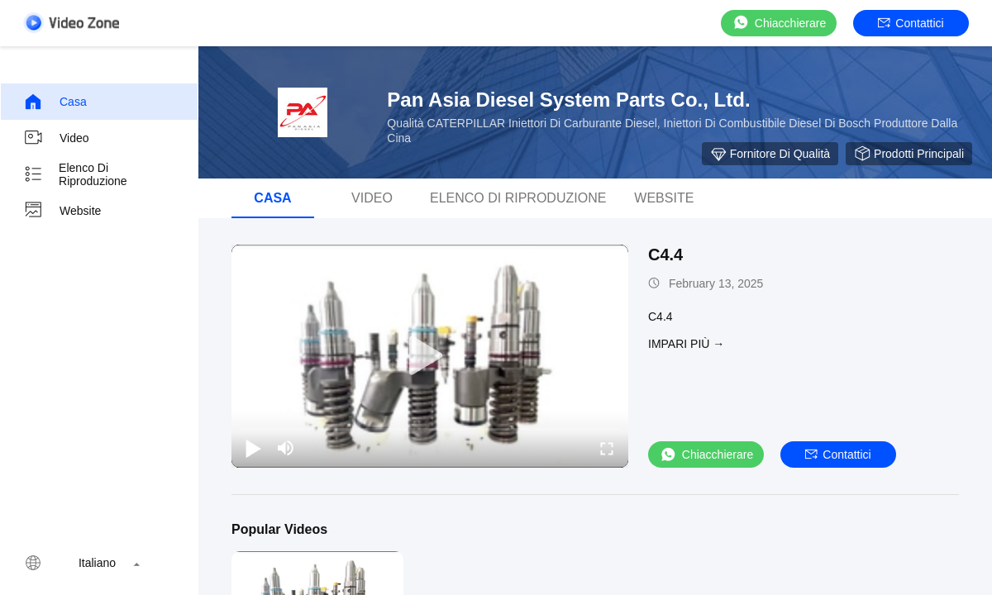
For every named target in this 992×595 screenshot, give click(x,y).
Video (56, 138)
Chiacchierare (779, 22)
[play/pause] (252, 448)
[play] (430, 356)
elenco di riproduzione (75, 174)
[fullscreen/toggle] (606, 448)
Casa (55, 102)
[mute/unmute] (286, 448)
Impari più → (686, 343)
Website (62, 211)
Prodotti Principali (909, 153)
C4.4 (665, 254)
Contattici (910, 23)
